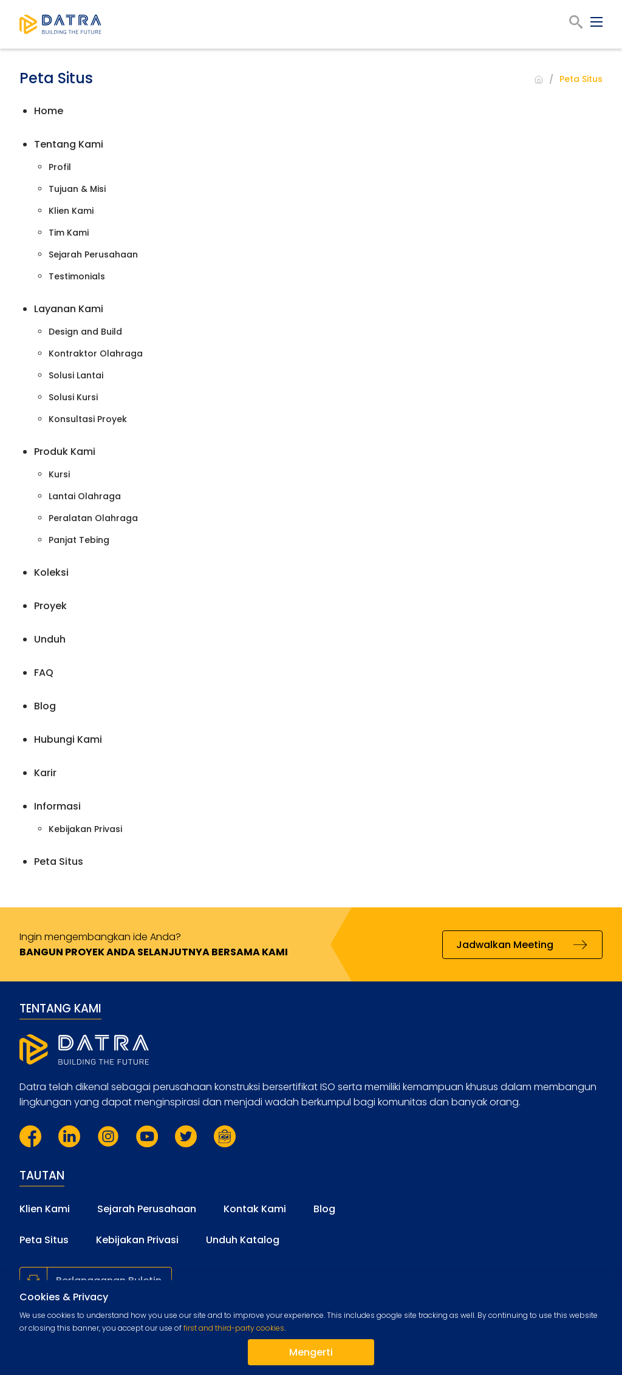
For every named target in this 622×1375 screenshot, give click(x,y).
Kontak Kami (255, 1209)
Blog (45, 706)
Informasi (57, 806)
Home (48, 111)
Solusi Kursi (73, 397)
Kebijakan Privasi (85, 829)
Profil (60, 167)
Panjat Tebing (79, 540)
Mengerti (311, 1352)
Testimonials (77, 276)
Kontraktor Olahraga (96, 353)
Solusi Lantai (76, 375)
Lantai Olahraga (85, 496)
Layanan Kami (68, 309)
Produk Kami (64, 452)
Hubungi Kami (68, 739)
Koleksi (51, 572)
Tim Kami (69, 233)
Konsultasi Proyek (88, 419)
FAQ (43, 673)
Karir (45, 773)
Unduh (50, 639)
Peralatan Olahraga (93, 518)
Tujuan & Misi (77, 189)
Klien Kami (71, 211)
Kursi (59, 474)
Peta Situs (58, 861)
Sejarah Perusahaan (93, 254)
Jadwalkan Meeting (504, 945)
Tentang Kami (68, 144)
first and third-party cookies (233, 1328)
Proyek (50, 606)
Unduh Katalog (242, 1240)
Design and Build (85, 332)
